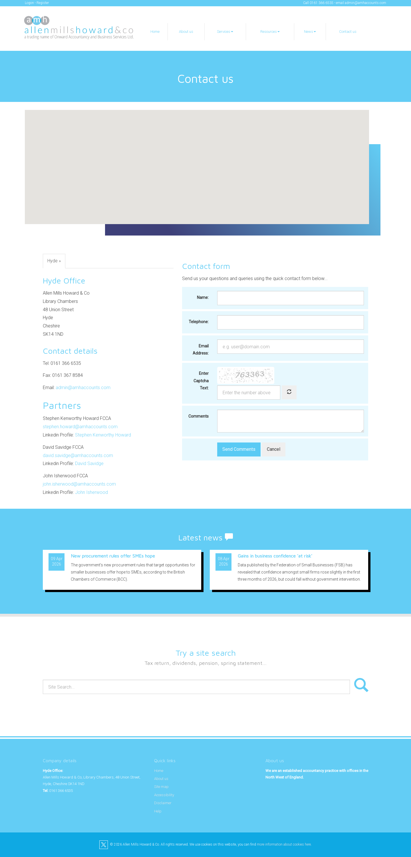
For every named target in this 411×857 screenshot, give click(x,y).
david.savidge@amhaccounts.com (78, 455)
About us (186, 31)
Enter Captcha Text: (201, 380)
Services (225, 31)
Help (158, 811)
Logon (29, 3)
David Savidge (89, 463)
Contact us (347, 31)
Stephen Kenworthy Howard (103, 435)
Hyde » (54, 260)
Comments (198, 416)
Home (155, 31)
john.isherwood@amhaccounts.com (79, 484)
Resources (270, 31)
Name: (203, 297)
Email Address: (201, 349)
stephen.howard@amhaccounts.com (80, 426)
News (310, 31)
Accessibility (164, 795)
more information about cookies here (284, 844)
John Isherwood (91, 492)
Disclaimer (163, 803)
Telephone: (199, 321)
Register (43, 3)
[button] (197, 161)
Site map (161, 786)
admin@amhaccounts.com (365, 3)
